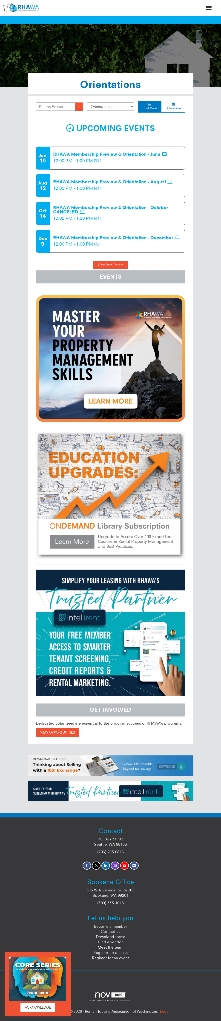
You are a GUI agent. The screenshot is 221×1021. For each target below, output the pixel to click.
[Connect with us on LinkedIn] (105, 866)
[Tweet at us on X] (96, 866)
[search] (79, 106)
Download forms (110, 936)
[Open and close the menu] (127, 8)
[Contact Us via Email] (134, 866)
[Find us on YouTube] (124, 866)
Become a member (110, 926)
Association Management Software (110, 996)
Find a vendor (110, 942)
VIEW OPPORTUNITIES (57, 732)
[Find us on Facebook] (87, 866)
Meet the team (110, 947)
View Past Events (110, 265)
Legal (164, 1011)
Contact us (111, 931)
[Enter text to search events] (56, 106)
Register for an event (110, 958)
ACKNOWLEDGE (38, 1007)
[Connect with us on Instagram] (115, 866)
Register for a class (110, 952)
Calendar (173, 106)
